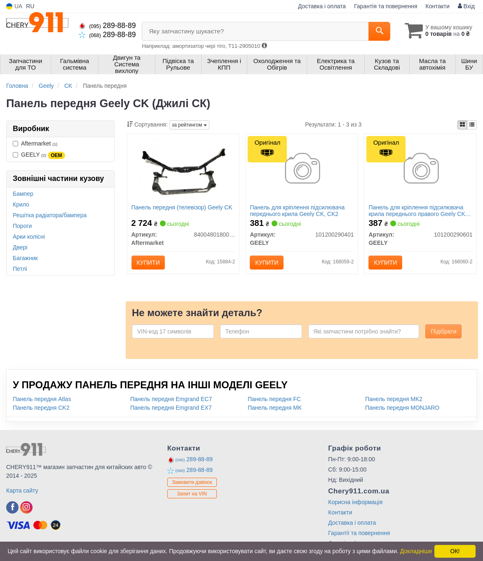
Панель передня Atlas (42, 399)
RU (30, 6)
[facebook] (12, 507)
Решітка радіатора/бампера (50, 215)
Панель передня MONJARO (402, 407)
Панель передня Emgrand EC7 (171, 399)
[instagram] (26, 507)
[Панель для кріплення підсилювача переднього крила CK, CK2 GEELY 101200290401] (302, 169)
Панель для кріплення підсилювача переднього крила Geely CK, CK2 (297, 210)
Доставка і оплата (322, 6)
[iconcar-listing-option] (472, 124)
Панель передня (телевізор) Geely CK (181, 207)
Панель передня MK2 (393, 399)
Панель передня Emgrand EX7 (170, 407)
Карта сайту (22, 490)
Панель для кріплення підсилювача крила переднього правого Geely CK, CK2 (417, 210)
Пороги (22, 226)
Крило (21, 204)
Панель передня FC (274, 399)
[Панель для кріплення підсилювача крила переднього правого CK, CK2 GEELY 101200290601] (420, 169)
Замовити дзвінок (192, 482)
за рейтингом (189, 125)
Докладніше (416, 551)
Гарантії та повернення (359, 533)
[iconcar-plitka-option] (462, 124)
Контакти (438, 6)
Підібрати (443, 331)
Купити (148, 262)
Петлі (20, 268)
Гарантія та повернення (385, 6)
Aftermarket (35, 143)
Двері (20, 247)
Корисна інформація (355, 502)
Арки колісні (29, 236)
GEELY (39, 155)
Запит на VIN (192, 494)
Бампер (23, 193)
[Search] (379, 31)
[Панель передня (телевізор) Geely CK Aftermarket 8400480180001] (182, 169)
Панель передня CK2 (41, 407)
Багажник (25, 258)
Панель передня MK (275, 407)
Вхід (466, 6)
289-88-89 (107, 25)
